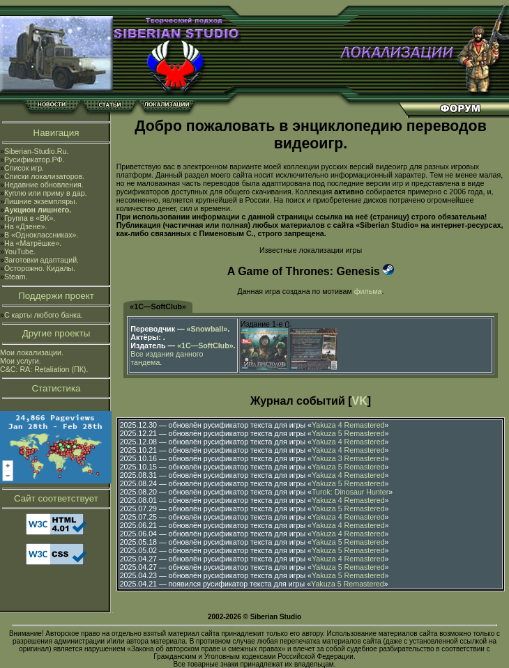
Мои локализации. (31, 352)
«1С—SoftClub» (158, 306)
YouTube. (20, 251)
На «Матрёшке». (32, 243)
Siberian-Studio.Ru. (36, 151)
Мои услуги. (20, 361)
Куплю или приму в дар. (45, 193)
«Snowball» (207, 329)
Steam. (16, 276)
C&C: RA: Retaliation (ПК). (44, 369)
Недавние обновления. (44, 184)
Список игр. (24, 168)
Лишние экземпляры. (40, 201)
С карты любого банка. (43, 315)
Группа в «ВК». (30, 218)
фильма (368, 291)
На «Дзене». (25, 226)
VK (359, 401)
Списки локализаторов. (44, 176)
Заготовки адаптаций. (41, 260)
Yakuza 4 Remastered (348, 425)
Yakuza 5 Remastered (348, 433)
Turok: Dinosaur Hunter (350, 492)
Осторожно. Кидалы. (39, 268)
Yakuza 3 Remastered (348, 458)
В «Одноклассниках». (41, 235)
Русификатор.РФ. (34, 159)
